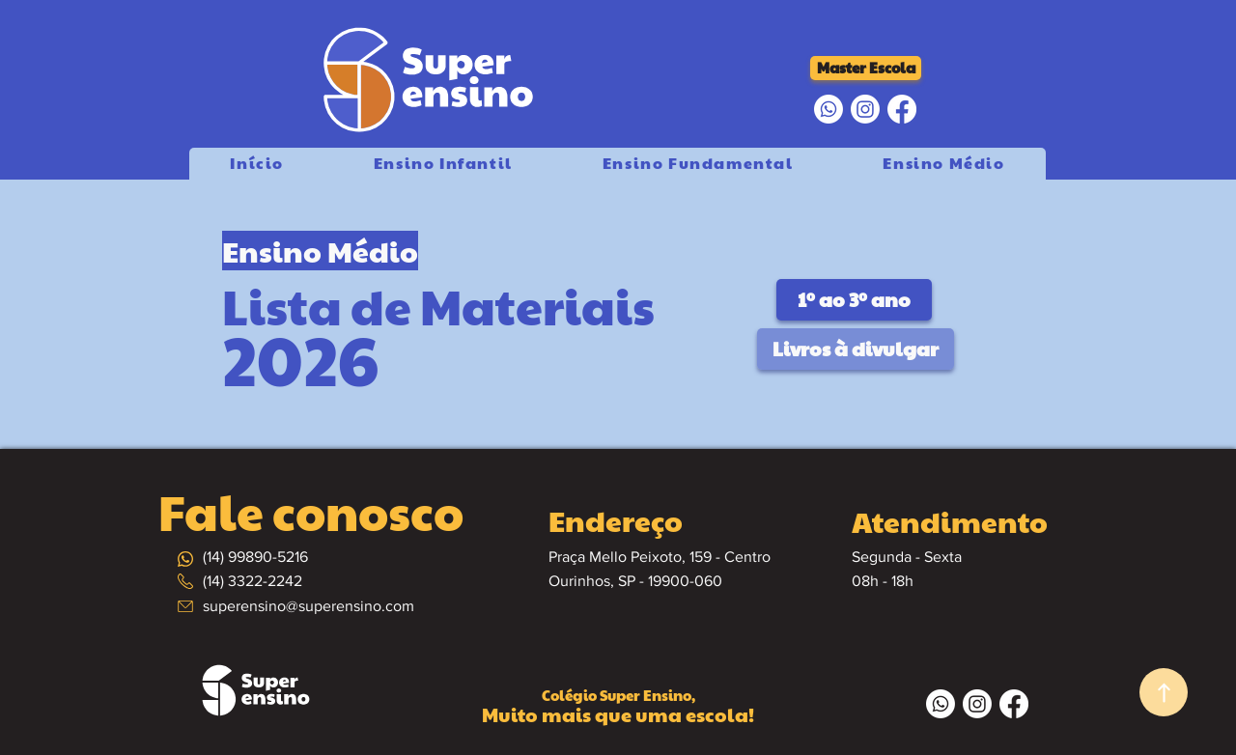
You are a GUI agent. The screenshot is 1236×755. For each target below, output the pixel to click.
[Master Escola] (865, 68)
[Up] (1163, 692)
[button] (697, 164)
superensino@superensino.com (308, 606)
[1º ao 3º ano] (854, 300)
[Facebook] (901, 109)
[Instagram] (865, 109)
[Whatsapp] (828, 109)
